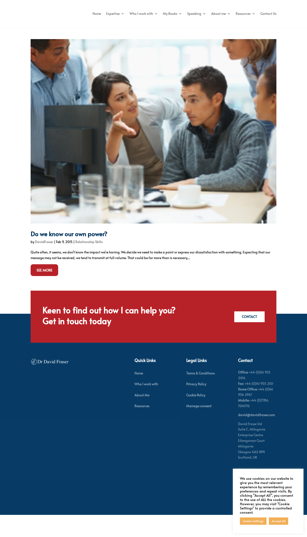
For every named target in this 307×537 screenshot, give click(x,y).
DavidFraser (44, 267)
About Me (141, 420)
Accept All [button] (278, 521)
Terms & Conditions (200, 398)
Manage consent (198, 431)
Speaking (240, 13)
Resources (243, 31)
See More (44, 295)
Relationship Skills (89, 267)
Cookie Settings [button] (253, 521)
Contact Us (268, 31)
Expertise (159, 13)
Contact (248, 342)
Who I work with (187, 13)
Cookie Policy (195, 420)
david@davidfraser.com (256, 440)
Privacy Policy (196, 409)
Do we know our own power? (69, 259)
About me (264, 13)
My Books (216, 13)
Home (142, 13)
